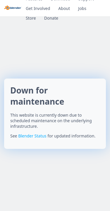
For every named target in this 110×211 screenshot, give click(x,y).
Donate (51, 18)
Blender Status (32, 136)
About (64, 8)
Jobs (82, 8)
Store (31, 18)
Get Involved (38, 8)
